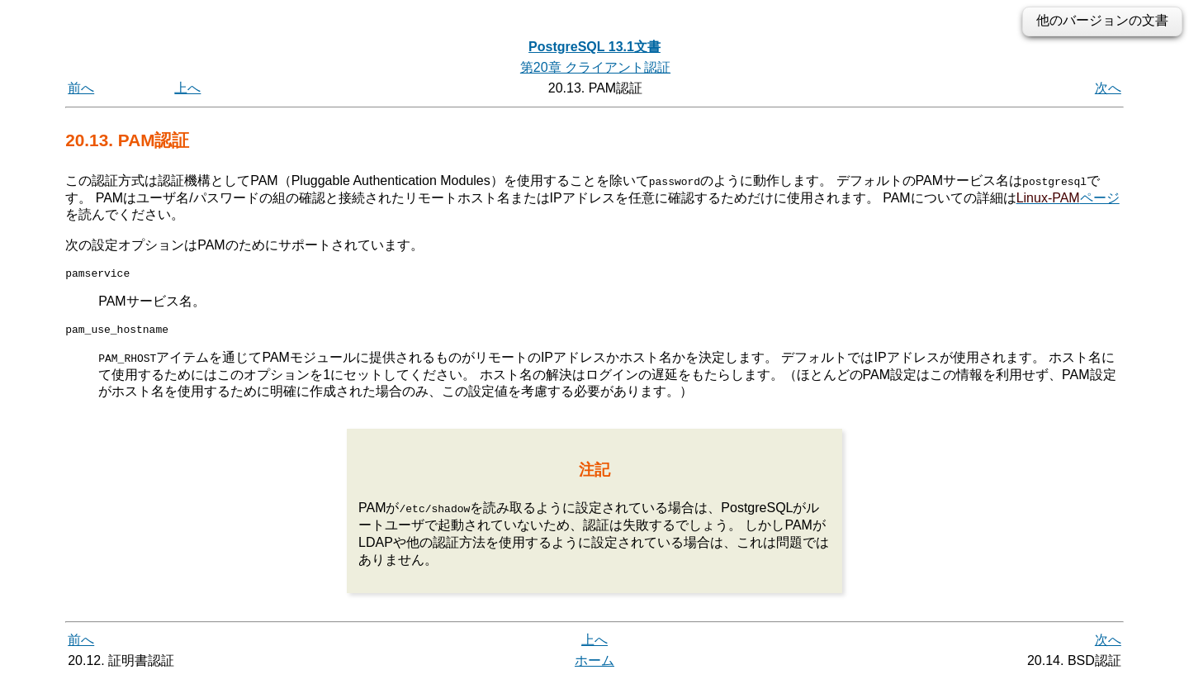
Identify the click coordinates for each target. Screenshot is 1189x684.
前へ (81, 88)
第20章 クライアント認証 (595, 67)
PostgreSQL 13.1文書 (594, 47)
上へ (187, 88)
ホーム (594, 665)
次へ (1108, 88)
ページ (1068, 197)
